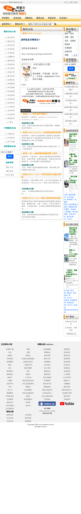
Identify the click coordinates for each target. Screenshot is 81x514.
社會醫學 (10, 399)
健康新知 (67, 368)
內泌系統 (10, 114)
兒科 (10, 352)
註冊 (71, 2)
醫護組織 (47, 387)
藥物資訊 (47, 371)
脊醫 (28, 349)
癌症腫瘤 (10, 87)
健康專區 (6, 24)
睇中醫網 (70, 317)
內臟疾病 (10, 57)
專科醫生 (6, 18)
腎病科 (28, 355)
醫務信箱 (40, 18)
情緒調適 (67, 362)
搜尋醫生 (67, 349)
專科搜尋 (47, 355)
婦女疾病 (10, 37)
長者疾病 (10, 49)
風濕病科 (10, 371)
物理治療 (10, 415)
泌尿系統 (10, 95)
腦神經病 (10, 60)
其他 (10, 122)
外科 (10, 387)
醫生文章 (9, 167)
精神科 (28, 374)
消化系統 (10, 68)
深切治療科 (10, 405)
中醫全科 (10, 134)
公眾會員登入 (47, 393)
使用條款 (47, 399)
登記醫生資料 (67, 393)
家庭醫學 (10, 362)
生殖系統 (10, 99)
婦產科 (9, 355)
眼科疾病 (10, 76)
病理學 (28, 402)
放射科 (28, 396)
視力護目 (47, 365)
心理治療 (28, 415)
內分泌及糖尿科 (28, 384)
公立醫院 (67, 374)
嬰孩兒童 (10, 41)
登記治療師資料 (47, 396)
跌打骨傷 (10, 142)
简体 (76, 2)
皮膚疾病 (10, 80)
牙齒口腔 (10, 72)
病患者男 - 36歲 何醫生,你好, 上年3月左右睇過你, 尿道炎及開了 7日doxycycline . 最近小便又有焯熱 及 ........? (42, 182)
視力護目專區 (72, 224)
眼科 (10, 365)
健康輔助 (28, 421)
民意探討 (63, 18)
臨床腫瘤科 (28, 399)
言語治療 (10, 418)
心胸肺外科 (28, 365)
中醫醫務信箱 (71, 334)
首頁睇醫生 (47, 349)
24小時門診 (67, 377)
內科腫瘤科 (28, 390)
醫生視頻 (9, 171)
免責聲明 (67, 399)
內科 (10, 368)
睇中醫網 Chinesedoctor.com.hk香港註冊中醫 (47, 411)
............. (41, 126)
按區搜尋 (67, 352)
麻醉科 (28, 387)
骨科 (28, 371)
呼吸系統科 (10, 396)
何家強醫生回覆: (42, 64)
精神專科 (10, 103)
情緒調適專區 (72, 131)
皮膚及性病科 (28, 362)
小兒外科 (28, 377)
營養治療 (28, 418)
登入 (66, 2)
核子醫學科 (10, 409)
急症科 (28, 405)
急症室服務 (47, 377)
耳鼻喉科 (10, 53)
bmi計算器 (47, 368)
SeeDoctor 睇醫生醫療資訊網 (11, 2)
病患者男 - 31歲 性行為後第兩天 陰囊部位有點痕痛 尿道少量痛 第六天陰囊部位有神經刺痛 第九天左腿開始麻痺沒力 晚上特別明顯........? (41, 138)
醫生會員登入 (67, 390)
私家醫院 (47, 380)
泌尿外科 (10, 384)
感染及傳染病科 (28, 380)
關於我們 (67, 396)
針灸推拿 (10, 138)
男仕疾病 (10, 45)
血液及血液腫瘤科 (28, 359)
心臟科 (9, 380)
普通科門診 (10, 349)
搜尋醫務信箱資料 (71, 61)
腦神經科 (10, 374)
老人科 (9, 390)
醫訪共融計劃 (47, 390)
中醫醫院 (67, 384)
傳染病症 (10, 118)
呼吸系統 (10, 64)
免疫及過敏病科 (28, 393)
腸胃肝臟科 (28, 368)
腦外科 (9, 377)
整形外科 (10, 402)
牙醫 (28, 352)
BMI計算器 (9, 175)
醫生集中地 (47, 384)
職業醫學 (10, 393)
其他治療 (10, 421)
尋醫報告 (29, 18)
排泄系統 (10, 110)
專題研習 (52, 18)
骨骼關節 (10, 84)
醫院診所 (20, 24)
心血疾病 (10, 107)
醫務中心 (67, 380)
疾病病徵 (17, 18)
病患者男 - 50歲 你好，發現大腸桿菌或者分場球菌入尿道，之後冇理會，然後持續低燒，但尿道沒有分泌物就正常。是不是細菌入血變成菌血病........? (42, 159)
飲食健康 (10, 91)
